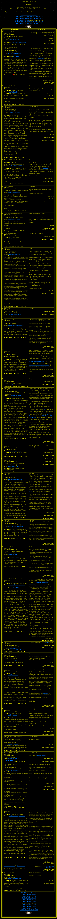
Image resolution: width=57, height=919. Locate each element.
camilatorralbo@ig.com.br (14, 451)
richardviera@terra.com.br (14, 239)
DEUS (30, 491)
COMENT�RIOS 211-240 (22, 18)
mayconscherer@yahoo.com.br (16, 325)
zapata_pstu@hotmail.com (14, 878)
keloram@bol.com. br (13, 758)
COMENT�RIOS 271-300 (22, 16)
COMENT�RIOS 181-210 (36, 18)
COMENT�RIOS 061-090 (36, 22)
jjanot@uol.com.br (12, 92)
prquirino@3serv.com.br (14, 219)
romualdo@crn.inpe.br (13, 39)
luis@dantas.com (12, 554)
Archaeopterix (40, 58)
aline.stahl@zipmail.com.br (15, 479)
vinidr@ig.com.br (12, 715)
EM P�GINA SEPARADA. (19, 42)
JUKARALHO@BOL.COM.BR (16, 165)
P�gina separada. (41, 755)
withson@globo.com (13, 744)
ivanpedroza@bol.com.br (14, 314)
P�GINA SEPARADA (19, 650)
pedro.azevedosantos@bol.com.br (16, 585)
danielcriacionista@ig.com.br (15, 526)
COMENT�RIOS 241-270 (36, 16)
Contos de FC (46, 693)
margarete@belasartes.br (14, 192)
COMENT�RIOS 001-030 (36, 23)
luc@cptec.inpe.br (12, 648)
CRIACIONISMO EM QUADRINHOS (39, 365)
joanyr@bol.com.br (13, 466)
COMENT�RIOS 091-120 (22, 22)
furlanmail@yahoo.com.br (14, 112)
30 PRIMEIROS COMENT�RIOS (29, 910)
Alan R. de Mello (21, 866)
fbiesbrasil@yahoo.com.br (14, 395)
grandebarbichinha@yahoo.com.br (16, 816)
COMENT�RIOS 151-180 (22, 20)
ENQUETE (16, 56)
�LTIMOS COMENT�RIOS (28, 15)
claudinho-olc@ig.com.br (14, 659)
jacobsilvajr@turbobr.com (14, 53)
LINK (44, 409)
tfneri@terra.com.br (13, 675)
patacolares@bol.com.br (14, 770)
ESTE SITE (45, 168)
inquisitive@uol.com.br (14, 254)
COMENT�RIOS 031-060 (22, 23)
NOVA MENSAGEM (9, 866)
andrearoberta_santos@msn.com (16, 384)
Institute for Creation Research (36, 361)
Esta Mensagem (45, 642)
